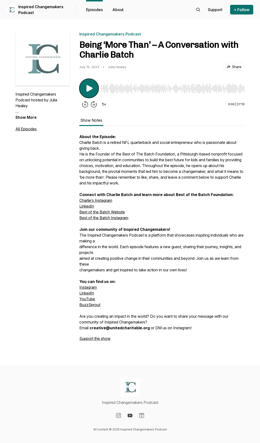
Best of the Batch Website (102, 212)
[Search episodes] (198, 10)
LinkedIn (86, 206)
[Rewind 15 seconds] (85, 104)
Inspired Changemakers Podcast (40, 9)
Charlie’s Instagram (95, 200)
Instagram (88, 287)
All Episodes (26, 129)
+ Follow (241, 9)
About (117, 9)
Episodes (94, 9)
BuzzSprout (89, 304)
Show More (26, 117)
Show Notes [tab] (91, 120)
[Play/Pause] (89, 88)
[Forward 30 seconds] (93, 104)
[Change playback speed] (104, 104)
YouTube (87, 298)
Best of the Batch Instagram (103, 217)
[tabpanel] (162, 240)
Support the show (94, 338)
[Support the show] (215, 10)
